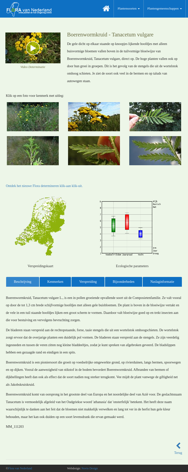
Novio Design (90, 468)
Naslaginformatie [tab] (162, 282)
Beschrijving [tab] (23, 282)
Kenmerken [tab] (55, 282)
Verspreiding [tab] (88, 282)
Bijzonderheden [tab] (123, 282)
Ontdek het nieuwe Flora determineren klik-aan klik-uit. (44, 186)
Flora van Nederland (20, 468)
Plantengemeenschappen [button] (164, 8)
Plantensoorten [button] (129, 8)
